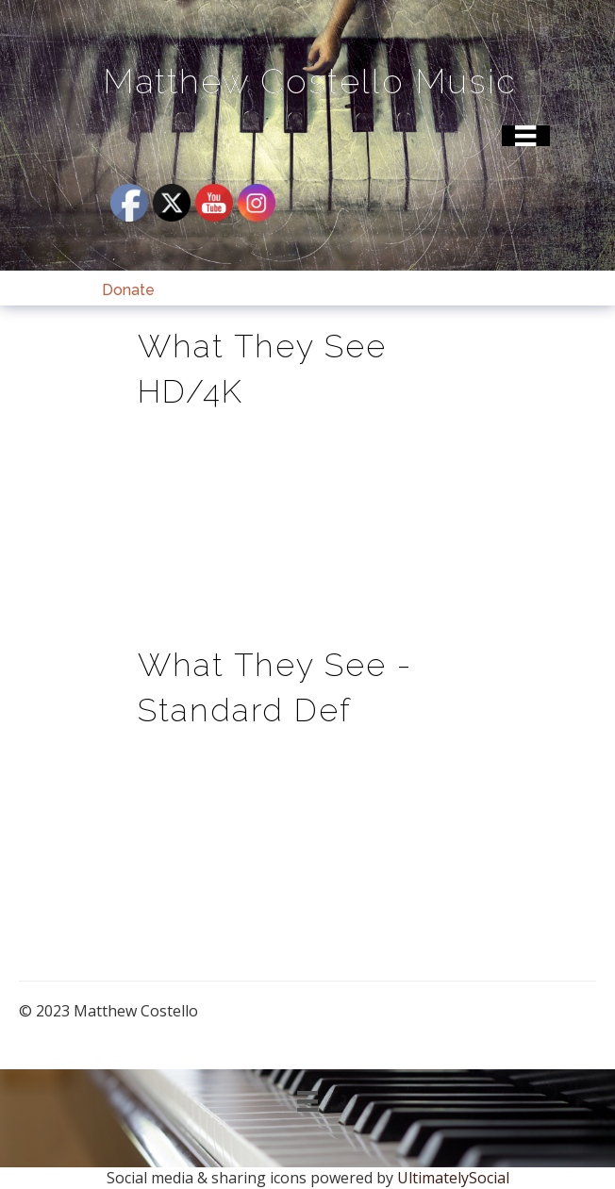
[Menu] (525, 135)
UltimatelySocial (453, 1177)
